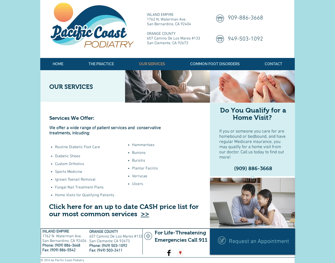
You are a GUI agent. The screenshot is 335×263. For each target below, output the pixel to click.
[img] (167, 86)
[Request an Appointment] (252, 242)
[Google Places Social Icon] (180, 253)
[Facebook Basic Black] (169, 253)
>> (145, 214)
